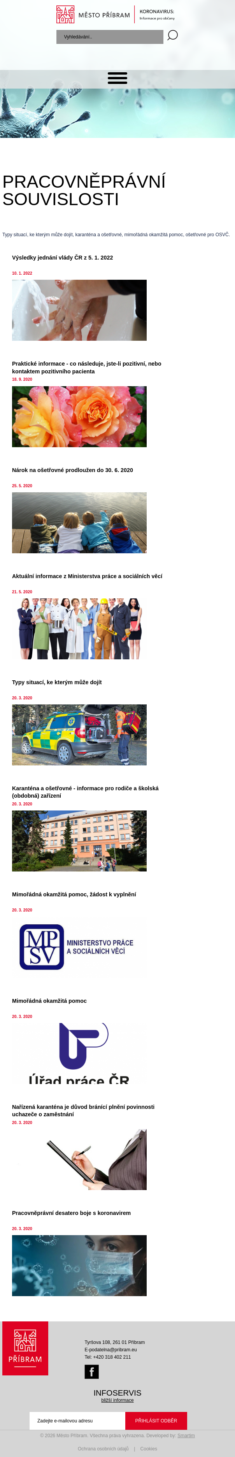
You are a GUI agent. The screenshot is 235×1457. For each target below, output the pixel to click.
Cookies (148, 1449)
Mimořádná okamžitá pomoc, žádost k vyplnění (74, 894)
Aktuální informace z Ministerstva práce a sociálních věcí (87, 576)
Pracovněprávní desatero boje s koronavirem (71, 1213)
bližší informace (117, 1400)
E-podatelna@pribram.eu (110, 1349)
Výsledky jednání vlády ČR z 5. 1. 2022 (62, 257)
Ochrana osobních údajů (103, 1449)
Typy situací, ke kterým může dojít (57, 682)
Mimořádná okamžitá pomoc (49, 1001)
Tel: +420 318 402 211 (107, 1357)
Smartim (186, 1435)
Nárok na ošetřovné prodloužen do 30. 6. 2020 (72, 470)
